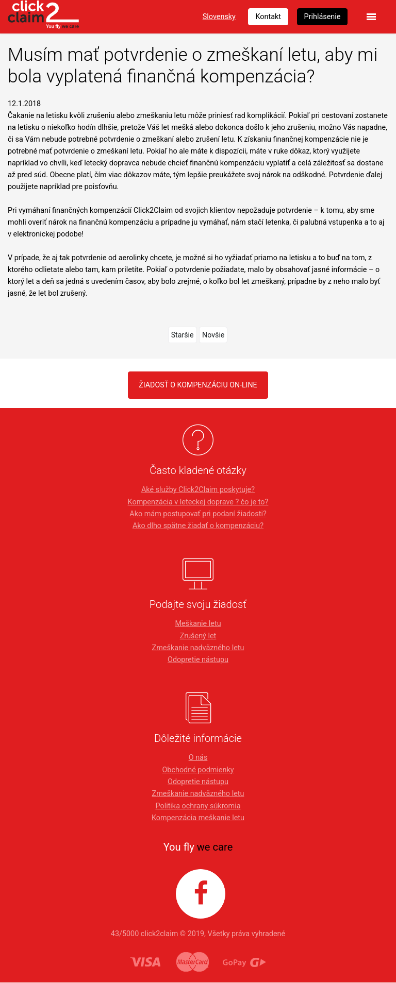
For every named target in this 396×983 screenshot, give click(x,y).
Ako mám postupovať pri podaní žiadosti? (197, 514)
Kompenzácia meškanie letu (198, 817)
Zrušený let (198, 636)
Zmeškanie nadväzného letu (198, 647)
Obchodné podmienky (198, 770)
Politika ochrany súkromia (197, 806)
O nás (198, 758)
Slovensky (219, 16)
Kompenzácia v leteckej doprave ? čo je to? (198, 502)
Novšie (213, 334)
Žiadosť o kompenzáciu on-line (198, 384)
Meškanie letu (198, 624)
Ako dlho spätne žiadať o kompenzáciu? (198, 525)
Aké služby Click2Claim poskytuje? (198, 490)
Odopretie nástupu (198, 660)
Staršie (182, 334)
